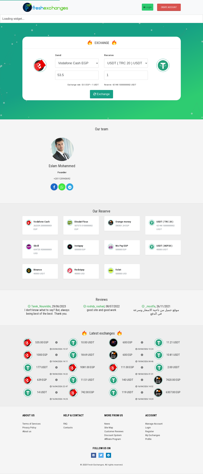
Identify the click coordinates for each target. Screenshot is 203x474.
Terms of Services (31, 424)
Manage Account (154, 424)
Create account (169, 7)
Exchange (101, 94)
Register (149, 431)
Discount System (113, 435)
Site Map (108, 427)
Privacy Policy (29, 427)
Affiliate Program (112, 439)
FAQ (65, 424)
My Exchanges (152, 435)
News (107, 424)
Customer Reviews (113, 431)
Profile (148, 439)
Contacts (68, 427)
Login (147, 7)
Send (58, 55)
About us (26, 431)
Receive (109, 55)
